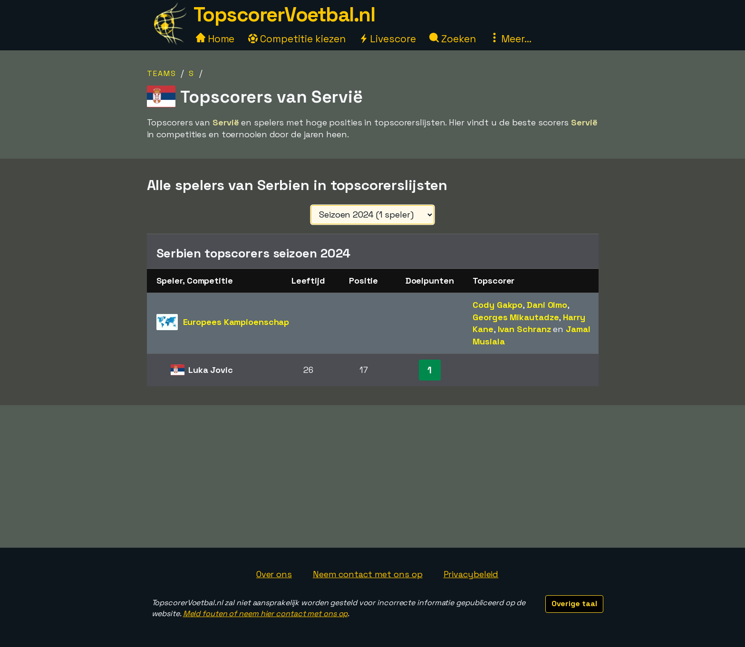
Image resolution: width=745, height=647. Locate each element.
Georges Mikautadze (516, 317)
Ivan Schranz (524, 329)
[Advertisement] (373, 476)
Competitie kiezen (296, 38)
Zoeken (452, 38)
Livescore (387, 38)
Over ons (274, 574)
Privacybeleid (471, 574)
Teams (161, 73)
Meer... (511, 38)
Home (215, 38)
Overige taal (574, 604)
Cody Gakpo (497, 304)
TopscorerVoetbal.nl (284, 14)
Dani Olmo (547, 304)
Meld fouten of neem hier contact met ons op (265, 613)
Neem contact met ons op (368, 574)
